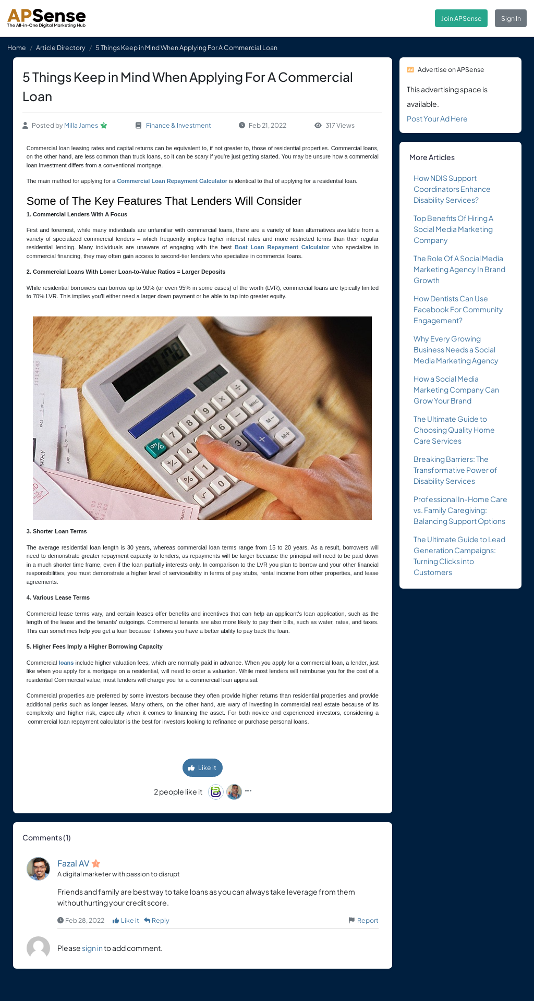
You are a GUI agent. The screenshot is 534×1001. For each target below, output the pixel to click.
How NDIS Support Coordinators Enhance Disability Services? (452, 188)
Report (368, 920)
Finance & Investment (178, 125)
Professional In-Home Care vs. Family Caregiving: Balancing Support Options (460, 510)
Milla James (81, 125)
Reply (157, 920)
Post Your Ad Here (437, 118)
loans (66, 663)
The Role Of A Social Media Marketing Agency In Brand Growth (459, 269)
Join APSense (461, 18)
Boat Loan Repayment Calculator (282, 247)
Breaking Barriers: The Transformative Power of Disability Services (455, 469)
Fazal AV (73, 863)
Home (16, 47)
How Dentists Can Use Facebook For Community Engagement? (458, 309)
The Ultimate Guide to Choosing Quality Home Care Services (454, 429)
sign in (92, 948)
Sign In (511, 18)
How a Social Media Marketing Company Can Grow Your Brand (456, 389)
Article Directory (61, 47)
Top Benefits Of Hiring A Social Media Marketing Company (453, 229)
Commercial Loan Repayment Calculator (172, 181)
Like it (202, 767)
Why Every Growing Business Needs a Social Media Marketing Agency (456, 349)
